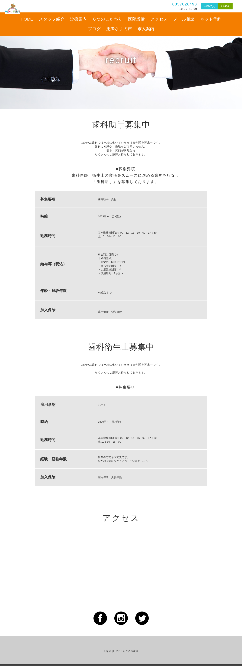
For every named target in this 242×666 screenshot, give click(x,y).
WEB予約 (204, 6)
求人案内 (146, 28)
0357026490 (177, 4)
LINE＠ (223, 6)
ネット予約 (210, 19)
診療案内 (78, 19)
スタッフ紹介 (51, 19)
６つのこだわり (107, 19)
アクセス (159, 19)
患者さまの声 (119, 28)
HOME (27, 19)
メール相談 (184, 19)
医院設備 (136, 19)
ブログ (94, 28)
